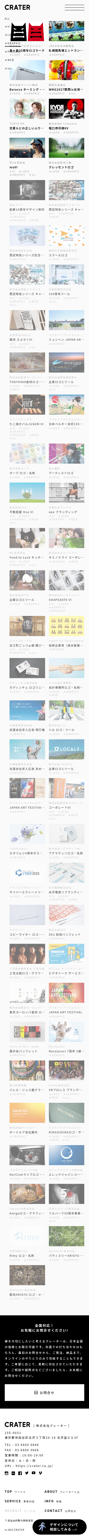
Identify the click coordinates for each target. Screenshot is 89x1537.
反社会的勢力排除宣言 (20, 1520)
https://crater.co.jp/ (34, 1465)
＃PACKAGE (13, 51)
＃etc (8, 68)
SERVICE (20, 1501)
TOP (15, 1491)
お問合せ (47, 1392)
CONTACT (61, 1510)
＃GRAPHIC (13, 43)
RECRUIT (20, 1510)
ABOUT (62, 1491)
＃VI (8, 26)
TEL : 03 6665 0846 (22, 1444)
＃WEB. (10, 60)
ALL (7, 18)
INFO (53, 1501)
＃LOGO (10, 34)
